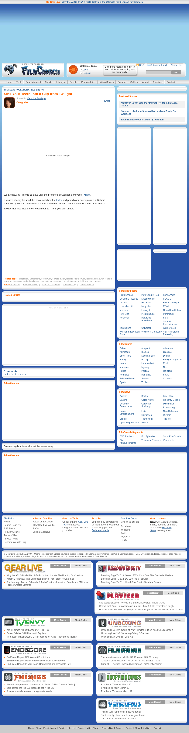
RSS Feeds (9, 528)
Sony (165, 317)
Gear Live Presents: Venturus (119, 705)
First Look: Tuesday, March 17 (116, 684)
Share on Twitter (30, 284)
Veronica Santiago (36, 98)
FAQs (36, 528)
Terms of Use (10, 535)
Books (144, 396)
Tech (18, 82)
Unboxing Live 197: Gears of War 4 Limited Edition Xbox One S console (137, 630)
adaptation (23, 279)
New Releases (170, 411)
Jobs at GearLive (41, 532)
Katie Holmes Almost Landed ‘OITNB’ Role (28, 630)
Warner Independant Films (130, 333)
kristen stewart (16, 281)
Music (166, 363)
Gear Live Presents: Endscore (25, 650)
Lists (143, 411)
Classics (167, 352)
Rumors (167, 415)
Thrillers (145, 382)
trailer (59, 200)
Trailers (167, 419)
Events (73, 82)
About (145, 82)
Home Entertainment (127, 412)
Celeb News (147, 400)
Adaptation (146, 348)
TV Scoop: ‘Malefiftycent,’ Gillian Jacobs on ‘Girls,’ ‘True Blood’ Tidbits (42, 636)
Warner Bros (169, 328)
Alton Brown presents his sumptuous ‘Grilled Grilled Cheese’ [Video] (41, 684)
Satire (166, 374)
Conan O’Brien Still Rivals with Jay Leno (27, 633)
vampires (98, 281)
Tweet (107, 101)
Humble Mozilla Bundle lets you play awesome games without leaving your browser (141, 609)
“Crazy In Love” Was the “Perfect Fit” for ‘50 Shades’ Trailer (131, 660)
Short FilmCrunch (172, 436)
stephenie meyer (47, 281)
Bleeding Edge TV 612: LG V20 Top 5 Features (124, 579)
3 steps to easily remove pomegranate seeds (29, 691)
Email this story (87, 284)
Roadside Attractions (146, 319)
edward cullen (58, 279)
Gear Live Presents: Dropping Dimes (119, 677)
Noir (165, 367)
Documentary (148, 355)
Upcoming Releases (130, 422)
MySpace (125, 536)
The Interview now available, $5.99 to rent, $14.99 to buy (129, 657)
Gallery (134, 82)
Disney (123, 302)
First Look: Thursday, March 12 (116, 691)
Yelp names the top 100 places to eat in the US (30, 688)
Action (123, 348)
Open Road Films (172, 310)
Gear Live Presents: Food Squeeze (25, 677)
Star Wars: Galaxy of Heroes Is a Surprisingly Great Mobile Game (132, 602)
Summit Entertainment (170, 323)
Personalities (88, 82)
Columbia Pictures (129, 298)
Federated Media (100, 530)
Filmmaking (169, 407)
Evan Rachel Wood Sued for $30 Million (142, 119)
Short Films (125, 355)
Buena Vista (169, 295)
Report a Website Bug (15, 542)
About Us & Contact (43, 521)
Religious (167, 371)
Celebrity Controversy (126, 405)
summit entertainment (66, 281)
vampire (88, 281)
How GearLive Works (43, 525)
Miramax (124, 310)
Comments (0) (69, 284)
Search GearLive (12, 525)
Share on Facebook (51, 284)
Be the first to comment (15, 374)
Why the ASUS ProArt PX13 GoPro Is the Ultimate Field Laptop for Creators (102, 2)
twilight (80, 281)
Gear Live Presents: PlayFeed (117, 595)
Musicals (124, 367)
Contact (171, 82)
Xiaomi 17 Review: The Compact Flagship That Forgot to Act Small (40, 579)
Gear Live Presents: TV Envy (25, 623)
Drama (166, 355)
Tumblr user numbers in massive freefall (121, 711)
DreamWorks (148, 298)
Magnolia (146, 306)
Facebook (126, 526)
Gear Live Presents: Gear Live (25, 568)
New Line (124, 314)
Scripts (123, 419)
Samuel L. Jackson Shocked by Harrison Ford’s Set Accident (131, 664)
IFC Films (146, 302)
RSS (141, 65)
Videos (144, 422)
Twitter (124, 533)
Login (85, 69)
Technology (147, 419)
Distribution (168, 403)
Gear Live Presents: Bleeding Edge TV (119, 568)
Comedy (167, 378)
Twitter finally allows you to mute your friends (123, 715)
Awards (123, 396)
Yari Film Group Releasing (171, 333)
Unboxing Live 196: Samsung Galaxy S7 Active (125, 633)
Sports (48, 82)
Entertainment (33, 82)
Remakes (124, 374)
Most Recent (60, 565)
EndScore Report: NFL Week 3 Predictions (28, 657)
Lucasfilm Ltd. (127, 306)
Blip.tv (124, 540)
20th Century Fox (150, 295)
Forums (122, 82)
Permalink (15, 284)
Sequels (145, 378)
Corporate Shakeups (146, 405)
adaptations (34, 279)
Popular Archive (12, 532)
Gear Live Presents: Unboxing (119, 623)
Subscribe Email (158, 65)
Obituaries (146, 415)
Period (123, 371)
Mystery (145, 367)
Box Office (168, 396)
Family (123, 359)
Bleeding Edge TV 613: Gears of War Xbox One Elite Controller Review (137, 575)
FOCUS (167, 298)
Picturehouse (126, 295)
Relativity (124, 317)
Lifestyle (61, 82)
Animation (125, 352)
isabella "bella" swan (75, 279)
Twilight (86, 195)
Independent (147, 363)
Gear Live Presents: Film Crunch (119, 650)
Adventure (168, 348)
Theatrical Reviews (150, 440)
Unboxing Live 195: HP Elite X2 (117, 636)
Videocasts (168, 440)
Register (87, 73)
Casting (123, 400)
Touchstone (125, 328)
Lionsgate (146, 310)
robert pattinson (31, 281)
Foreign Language (172, 359)
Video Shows (107, 82)
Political (145, 371)
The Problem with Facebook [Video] (119, 718)
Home (9, 82)
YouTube (125, 529)
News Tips (176, 65)
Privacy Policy (11, 538)
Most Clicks (81, 565)
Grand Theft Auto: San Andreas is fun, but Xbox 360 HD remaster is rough (136, 606)
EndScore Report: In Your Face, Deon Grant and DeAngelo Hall (38, 664)
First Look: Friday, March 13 (115, 688)
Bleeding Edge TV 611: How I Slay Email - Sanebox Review (131, 582)
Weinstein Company (151, 331)
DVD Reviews (127, 436)
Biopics (145, 352)
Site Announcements (128, 441)
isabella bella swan (95, 279)
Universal (146, 328)
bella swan (46, 279)
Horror (123, 363)
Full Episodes (148, 436)
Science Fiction (127, 378)
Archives (158, 82)
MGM (166, 306)
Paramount (168, 314)
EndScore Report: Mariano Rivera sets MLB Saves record (36, 660)
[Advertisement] (94, 33)
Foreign (145, 359)
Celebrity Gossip (171, 400)
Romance (146, 374)
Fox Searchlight (171, 302)
